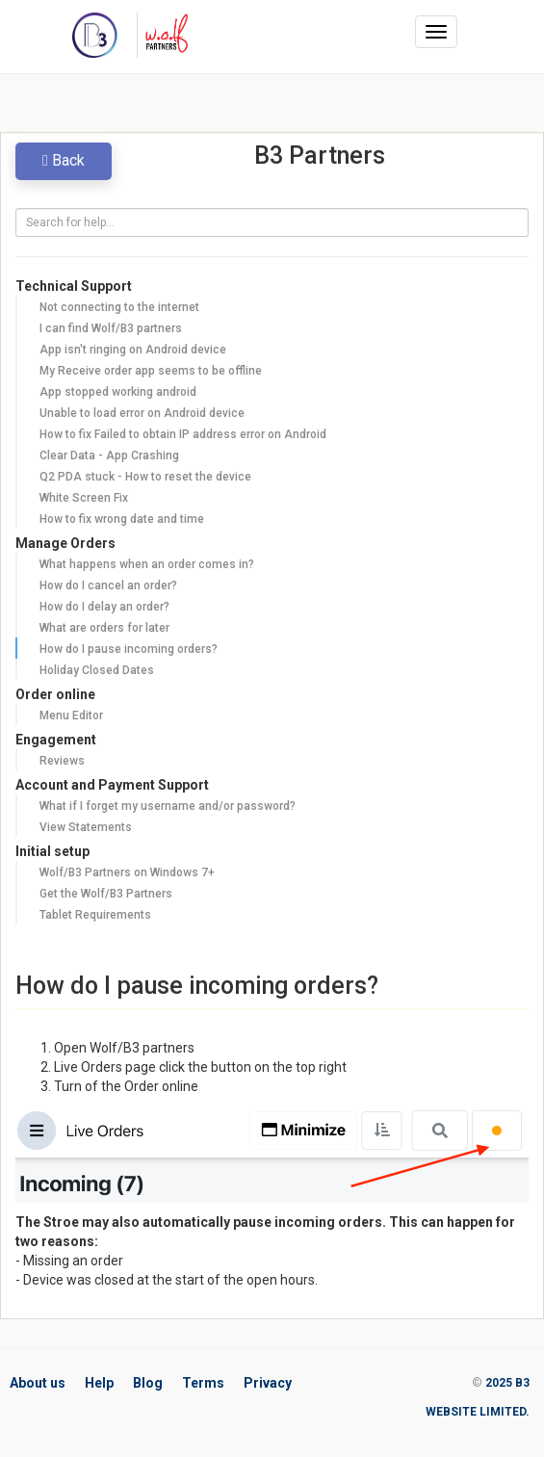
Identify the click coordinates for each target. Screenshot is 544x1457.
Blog (148, 1383)
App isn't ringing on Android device (132, 349)
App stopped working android (117, 392)
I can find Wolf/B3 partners (110, 328)
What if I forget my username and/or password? (167, 806)
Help (99, 1383)
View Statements (85, 827)
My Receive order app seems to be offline (150, 370)
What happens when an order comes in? (146, 564)
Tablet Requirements (95, 915)
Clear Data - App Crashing (109, 455)
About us (37, 1383)
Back (63, 160)
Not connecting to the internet (119, 307)
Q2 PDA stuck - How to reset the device (145, 476)
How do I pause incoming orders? (128, 649)
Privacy (268, 1383)
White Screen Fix (83, 498)
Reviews (62, 761)
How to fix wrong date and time (121, 519)
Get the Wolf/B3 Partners (105, 893)
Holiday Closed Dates (96, 670)
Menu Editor (71, 715)
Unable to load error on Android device (142, 413)
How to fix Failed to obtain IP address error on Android (182, 434)
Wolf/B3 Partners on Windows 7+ (127, 872)
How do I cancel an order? (108, 585)
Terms (203, 1383)
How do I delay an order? (104, 606)
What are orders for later (104, 628)
